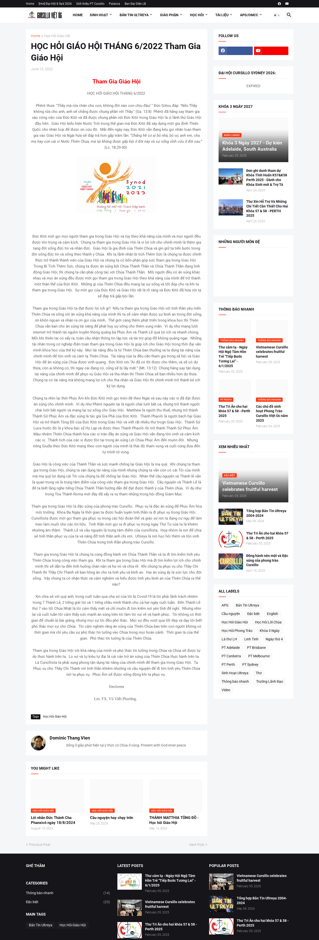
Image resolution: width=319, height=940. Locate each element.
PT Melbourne (259, 656)
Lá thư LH (229, 639)
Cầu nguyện (231, 614)
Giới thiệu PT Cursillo (90, 3)
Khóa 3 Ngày (270, 631)
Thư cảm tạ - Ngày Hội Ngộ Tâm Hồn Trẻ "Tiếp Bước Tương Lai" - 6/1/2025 (233, 356)
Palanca (114, 3)
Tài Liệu (222, 15)
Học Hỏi (197, 15)
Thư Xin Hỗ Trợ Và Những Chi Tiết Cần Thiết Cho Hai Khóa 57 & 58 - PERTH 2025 (267, 209)
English (272, 614)
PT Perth (228, 665)
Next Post (196, 845)
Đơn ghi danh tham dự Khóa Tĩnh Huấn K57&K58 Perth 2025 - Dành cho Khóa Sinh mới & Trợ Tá (266, 178)
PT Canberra (231, 656)
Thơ (259, 673)
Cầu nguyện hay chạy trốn (111, 817)
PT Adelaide (231, 648)
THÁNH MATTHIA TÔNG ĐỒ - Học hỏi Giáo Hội (174, 820)
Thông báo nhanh (235, 681)
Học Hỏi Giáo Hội (57, 36)
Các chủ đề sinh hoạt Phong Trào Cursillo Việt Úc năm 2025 (272, 413)
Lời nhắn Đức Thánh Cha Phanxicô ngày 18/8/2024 (53, 820)
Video (226, 690)
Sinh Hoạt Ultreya (235, 673)
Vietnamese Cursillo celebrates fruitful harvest (272, 352)
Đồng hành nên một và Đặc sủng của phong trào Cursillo (267, 560)
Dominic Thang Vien (70, 737)
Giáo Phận (169, 15)
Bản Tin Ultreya (134, 15)
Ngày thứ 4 (274, 639)
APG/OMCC (249, 15)
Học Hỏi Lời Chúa (268, 622)
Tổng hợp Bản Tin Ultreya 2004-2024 (266, 513)
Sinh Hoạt (99, 15)
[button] (277, 15)
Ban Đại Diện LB (135, 3)
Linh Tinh (251, 639)
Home (30, 3)
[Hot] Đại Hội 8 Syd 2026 (55, 3)
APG (225, 605)
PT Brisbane (256, 648)
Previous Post (39, 845)
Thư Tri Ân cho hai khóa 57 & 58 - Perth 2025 (234, 411)
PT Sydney (250, 665)
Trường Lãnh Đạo (269, 681)
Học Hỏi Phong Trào (237, 631)
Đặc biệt (253, 614)
